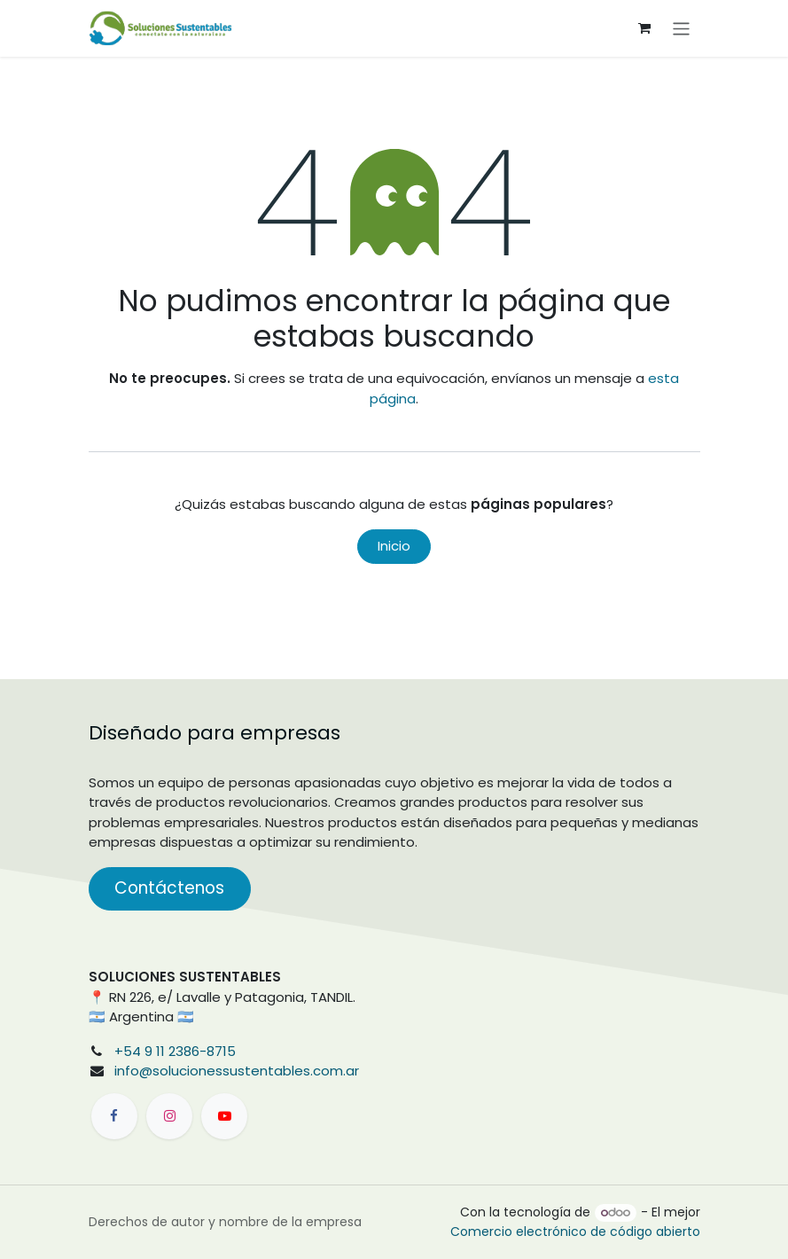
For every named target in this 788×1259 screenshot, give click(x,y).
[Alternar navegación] (681, 28)
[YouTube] (224, 1116)
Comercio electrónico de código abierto (575, 1231)
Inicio (394, 545)
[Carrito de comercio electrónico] (644, 28)
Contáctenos (169, 888)
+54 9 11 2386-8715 (175, 1051)
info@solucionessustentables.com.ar (236, 1070)
